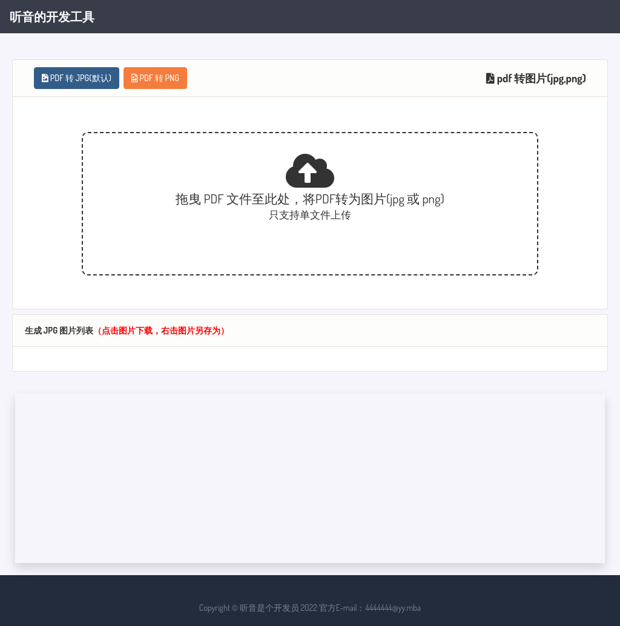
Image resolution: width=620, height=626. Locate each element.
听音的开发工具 (52, 16)
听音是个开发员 (269, 607)
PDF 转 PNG (155, 78)
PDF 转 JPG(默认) (76, 78)
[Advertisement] (310, 478)
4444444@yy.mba (393, 607)
